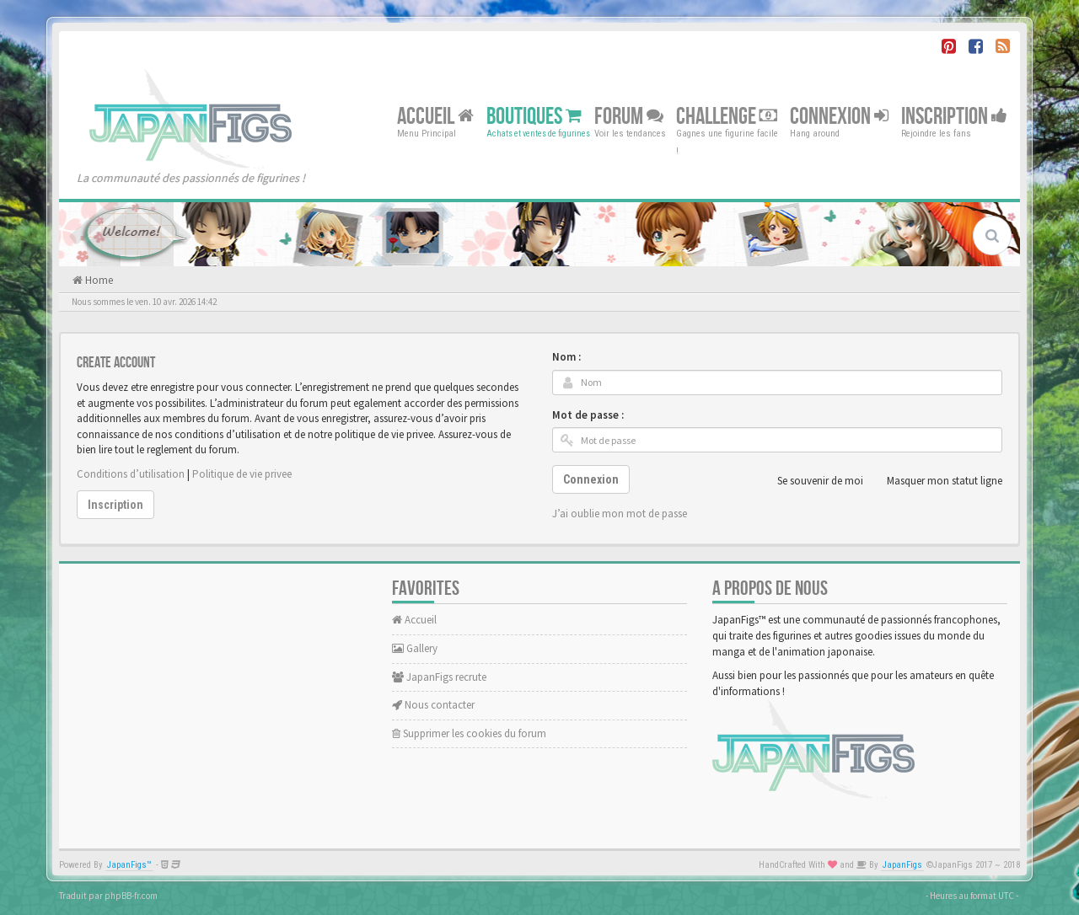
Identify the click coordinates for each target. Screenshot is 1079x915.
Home (98, 280)
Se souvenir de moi (811, 481)
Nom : (566, 357)
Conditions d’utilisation (131, 474)
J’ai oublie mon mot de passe (619, 513)
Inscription (954, 116)
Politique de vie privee (242, 474)
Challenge (726, 116)
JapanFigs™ (129, 864)
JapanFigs (902, 864)
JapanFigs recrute (439, 677)
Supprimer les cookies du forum (469, 733)
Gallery (415, 648)
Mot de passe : (588, 415)
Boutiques (534, 116)
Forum (628, 116)
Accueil (435, 116)
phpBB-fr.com (131, 896)
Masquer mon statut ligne (935, 481)
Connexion (839, 116)
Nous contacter (433, 705)
